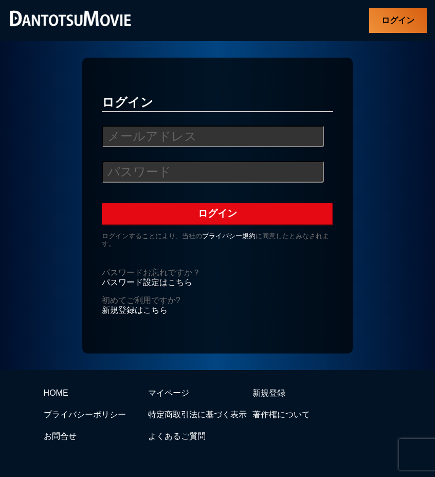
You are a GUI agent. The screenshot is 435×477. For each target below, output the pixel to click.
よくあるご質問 (177, 436)
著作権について (281, 414)
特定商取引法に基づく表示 (197, 414)
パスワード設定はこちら (147, 282)
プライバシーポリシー (85, 414)
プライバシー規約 (229, 236)
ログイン (398, 20)
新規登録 (268, 392)
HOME (56, 392)
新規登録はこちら (135, 310)
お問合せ (60, 436)
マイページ (168, 392)
